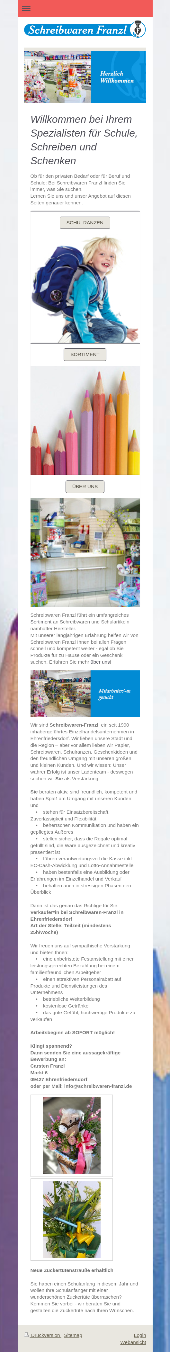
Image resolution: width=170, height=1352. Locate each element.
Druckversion (42, 1335)
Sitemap (73, 1335)
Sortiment (84, 354)
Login (140, 1335)
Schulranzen (85, 222)
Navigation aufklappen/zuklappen (85, 8)
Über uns (85, 486)
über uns (100, 662)
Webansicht (133, 1342)
